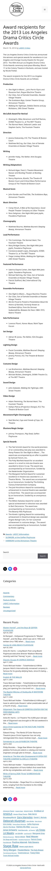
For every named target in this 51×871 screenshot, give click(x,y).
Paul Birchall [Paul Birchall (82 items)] (7, 842)
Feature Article (9, 600)
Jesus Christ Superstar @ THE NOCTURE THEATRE (23, 727)
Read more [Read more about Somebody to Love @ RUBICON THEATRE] (37, 752)
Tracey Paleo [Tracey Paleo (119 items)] (35, 853)
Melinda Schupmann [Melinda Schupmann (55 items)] (8, 837)
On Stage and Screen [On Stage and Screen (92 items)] (10, 839)
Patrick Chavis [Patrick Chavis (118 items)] (36, 839)
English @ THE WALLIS (12, 677)
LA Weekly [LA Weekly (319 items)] (8, 833)
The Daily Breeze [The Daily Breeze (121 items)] (37, 850)
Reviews (6, 607)
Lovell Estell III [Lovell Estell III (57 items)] (27, 833)
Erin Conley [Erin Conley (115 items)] (7, 824)
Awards (9, 534)
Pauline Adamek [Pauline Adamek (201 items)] (19, 842)
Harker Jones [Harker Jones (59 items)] (34, 827)
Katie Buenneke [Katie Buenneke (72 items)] (23, 830)
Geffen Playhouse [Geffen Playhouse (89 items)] (33, 824)
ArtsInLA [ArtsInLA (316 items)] (7, 813)
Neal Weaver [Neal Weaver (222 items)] (32, 836)
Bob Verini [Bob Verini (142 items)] (32, 814)
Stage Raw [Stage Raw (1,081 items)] (10, 846)
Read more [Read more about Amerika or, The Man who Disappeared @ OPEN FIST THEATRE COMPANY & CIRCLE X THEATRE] (38, 770)
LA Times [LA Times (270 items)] (40, 829)
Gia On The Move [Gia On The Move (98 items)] (9, 827)
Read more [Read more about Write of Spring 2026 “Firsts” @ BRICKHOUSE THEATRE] (20, 787)
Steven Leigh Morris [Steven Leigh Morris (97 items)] (26, 846)
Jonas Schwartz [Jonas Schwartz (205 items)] (10, 830)
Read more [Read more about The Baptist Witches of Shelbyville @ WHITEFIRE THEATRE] (22, 706)
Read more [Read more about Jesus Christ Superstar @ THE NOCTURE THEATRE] (42, 738)
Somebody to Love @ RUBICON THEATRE (20, 741)
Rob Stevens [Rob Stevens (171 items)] (33, 842)
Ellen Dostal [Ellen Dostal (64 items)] (38, 821)
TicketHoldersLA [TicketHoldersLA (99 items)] (23, 853)
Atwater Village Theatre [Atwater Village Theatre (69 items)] (20, 814)
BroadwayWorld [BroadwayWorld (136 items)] (9, 817)
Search (6, 552)
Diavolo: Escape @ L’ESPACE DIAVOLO (18, 660)
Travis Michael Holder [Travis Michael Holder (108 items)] (11, 855)
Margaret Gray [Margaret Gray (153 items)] (39, 833)
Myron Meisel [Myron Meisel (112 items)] (20, 837)
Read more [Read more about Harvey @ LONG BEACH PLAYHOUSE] (37, 656)
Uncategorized (9, 610)
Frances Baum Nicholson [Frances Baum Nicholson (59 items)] (19, 824)
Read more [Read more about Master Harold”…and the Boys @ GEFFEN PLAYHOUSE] (30, 641)
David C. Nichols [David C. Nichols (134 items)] (40, 817)
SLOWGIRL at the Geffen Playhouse (20, 537)
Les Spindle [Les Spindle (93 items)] (19, 833)
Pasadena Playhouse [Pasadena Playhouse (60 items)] (24, 839)
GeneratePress (25, 868)
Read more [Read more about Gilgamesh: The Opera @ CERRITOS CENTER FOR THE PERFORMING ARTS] (13, 723)
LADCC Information (21, 534)
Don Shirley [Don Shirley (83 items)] (30, 821)
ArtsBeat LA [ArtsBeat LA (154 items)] (39, 811)
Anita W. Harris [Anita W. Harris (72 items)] (28, 811)
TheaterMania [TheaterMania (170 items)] (23, 850)
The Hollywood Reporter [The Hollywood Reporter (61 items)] (10, 853)
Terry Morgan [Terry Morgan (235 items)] (9, 849)
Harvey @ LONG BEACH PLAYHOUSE (18, 645)
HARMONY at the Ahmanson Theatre (21, 540)
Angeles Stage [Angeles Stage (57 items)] (19, 811)
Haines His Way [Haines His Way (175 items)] (23, 826)
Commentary (8, 596)
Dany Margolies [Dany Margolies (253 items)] (25, 817)
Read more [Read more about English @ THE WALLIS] (40, 688)
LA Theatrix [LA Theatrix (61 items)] (32, 830)
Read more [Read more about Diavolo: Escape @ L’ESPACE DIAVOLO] (7, 673)
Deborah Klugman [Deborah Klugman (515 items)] (14, 821)
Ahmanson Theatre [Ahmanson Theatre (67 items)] (8, 811)
